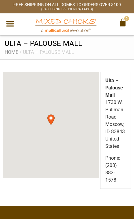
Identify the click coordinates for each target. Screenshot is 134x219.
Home (11, 52)
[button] (10, 23)
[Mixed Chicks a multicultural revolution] (65, 25)
